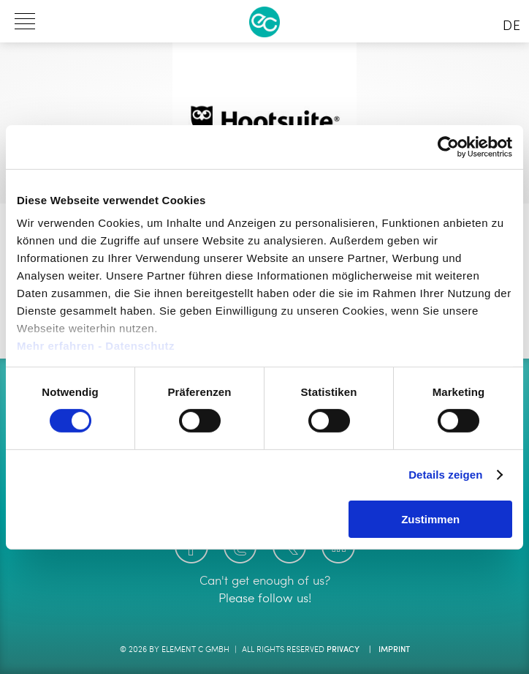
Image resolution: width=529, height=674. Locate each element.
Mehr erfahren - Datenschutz (96, 346)
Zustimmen (430, 519)
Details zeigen (445, 474)
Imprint (394, 650)
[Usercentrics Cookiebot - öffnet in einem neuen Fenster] (448, 146)
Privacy (343, 650)
